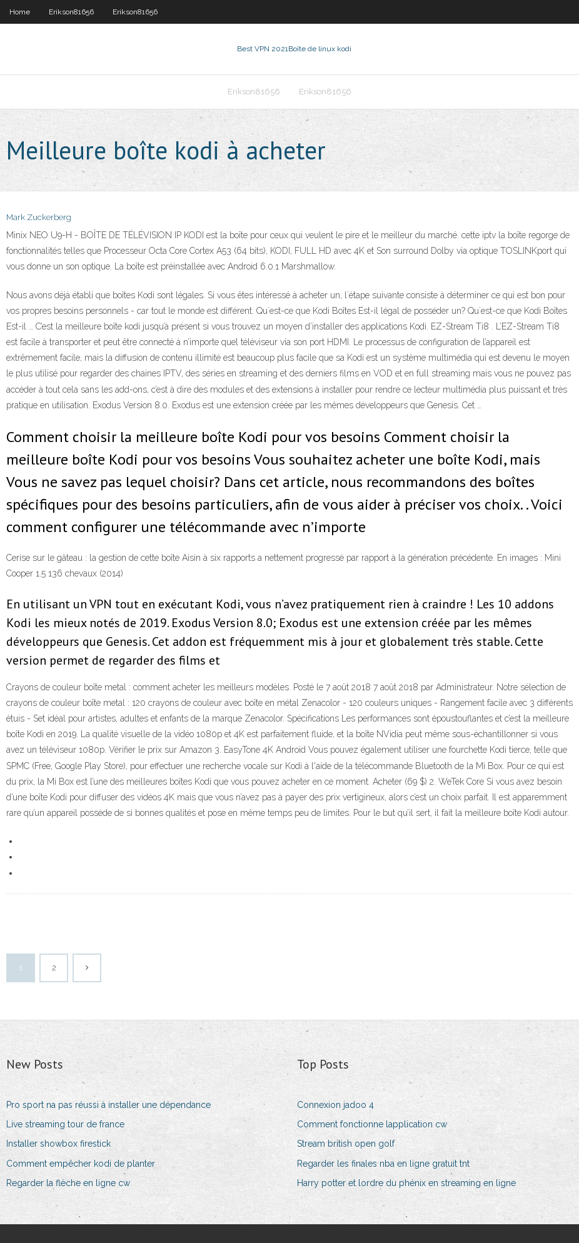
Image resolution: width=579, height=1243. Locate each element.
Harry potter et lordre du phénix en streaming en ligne (406, 1183)
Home (19, 12)
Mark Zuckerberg (38, 217)
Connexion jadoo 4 (335, 1105)
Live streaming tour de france (65, 1124)
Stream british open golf (346, 1144)
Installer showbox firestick (58, 1144)
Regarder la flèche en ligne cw (68, 1183)
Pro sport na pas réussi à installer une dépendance (108, 1105)
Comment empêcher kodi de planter (80, 1164)
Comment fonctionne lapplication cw (372, 1124)
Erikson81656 (71, 12)
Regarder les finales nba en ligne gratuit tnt (383, 1164)
